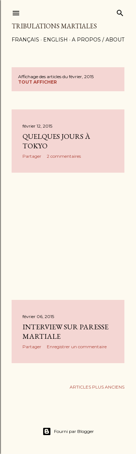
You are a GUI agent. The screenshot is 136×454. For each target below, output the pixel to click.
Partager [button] (31, 156)
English (55, 39)
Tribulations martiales (54, 26)
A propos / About (98, 39)
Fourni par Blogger (68, 431)
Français (25, 39)
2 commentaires (64, 156)
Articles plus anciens (97, 387)
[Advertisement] (68, 236)
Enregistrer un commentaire (77, 346)
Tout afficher (37, 82)
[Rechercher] (120, 11)
